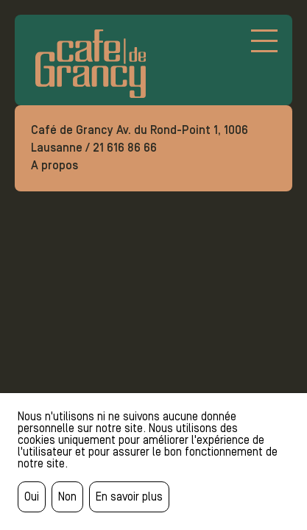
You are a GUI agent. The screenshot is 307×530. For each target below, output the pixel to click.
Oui (31, 497)
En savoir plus (129, 497)
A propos (54, 165)
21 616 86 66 (125, 148)
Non (67, 497)
